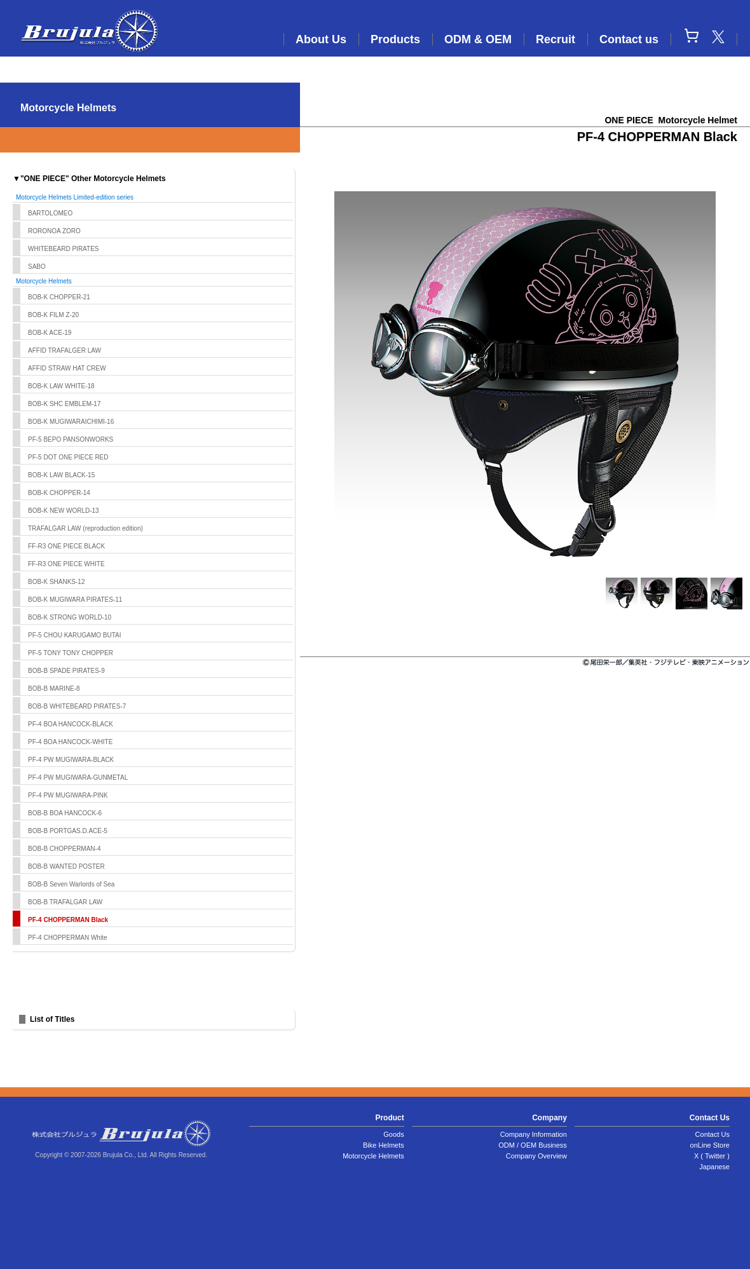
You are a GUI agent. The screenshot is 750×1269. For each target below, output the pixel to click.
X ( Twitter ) (712, 1156)
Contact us (628, 39)
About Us (321, 39)
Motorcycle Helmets (373, 1156)
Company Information (533, 1134)
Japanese (714, 1167)
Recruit (555, 39)
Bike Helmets (383, 1145)
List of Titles (52, 1019)
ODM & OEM (478, 39)
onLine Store (710, 1145)
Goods (393, 1134)
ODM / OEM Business (532, 1145)
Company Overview (536, 1156)
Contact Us (712, 1134)
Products (395, 39)
